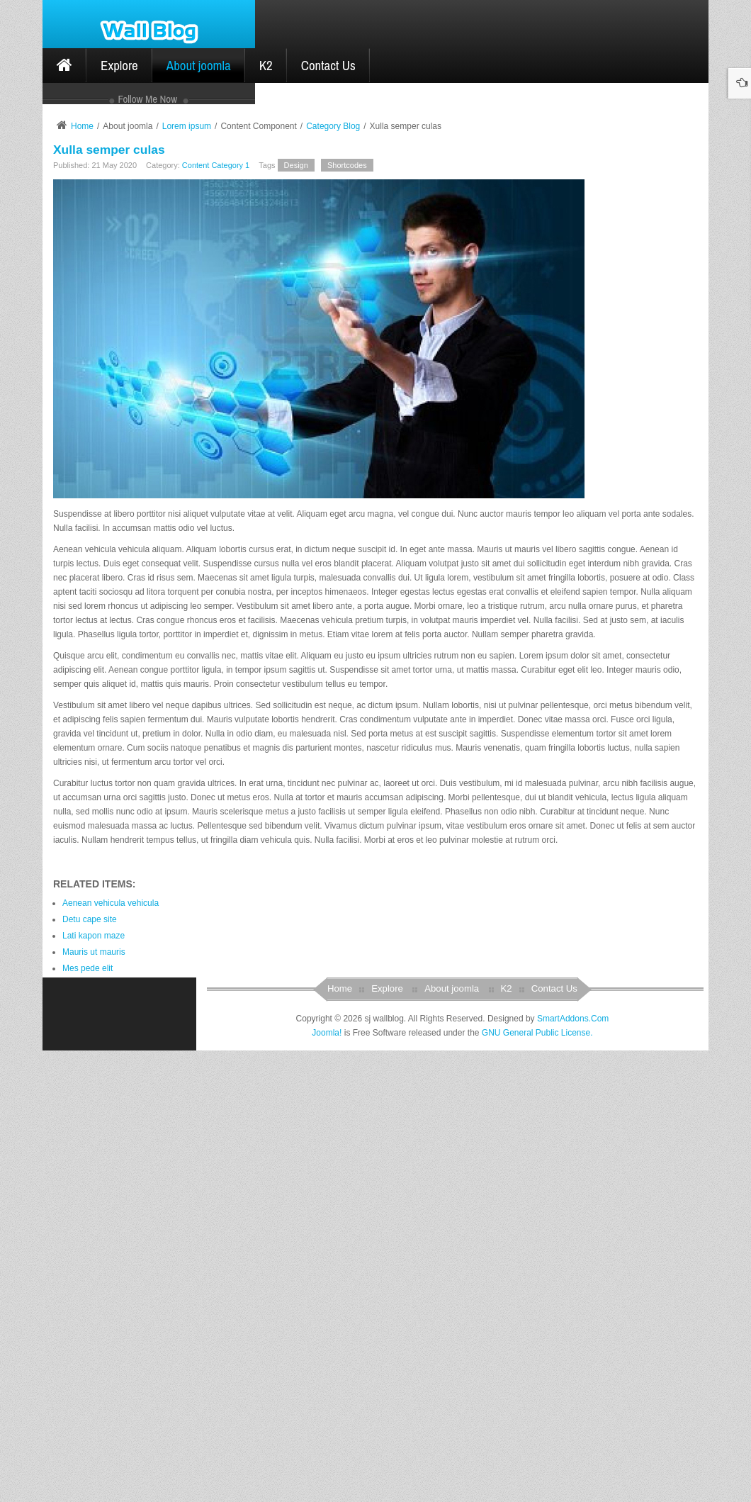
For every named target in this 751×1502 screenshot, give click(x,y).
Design (296, 617)
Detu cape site (89, 1372)
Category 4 (91, 266)
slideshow (158, 489)
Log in (217, 398)
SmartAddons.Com (573, 1470)
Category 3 (91, 233)
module (143, 475)
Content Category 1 (215, 617)
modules (204, 475)
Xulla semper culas (109, 602)
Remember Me (92, 390)
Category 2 (91, 201)
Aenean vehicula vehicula (110, 1355)
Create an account (96, 408)
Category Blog (333, 578)
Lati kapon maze (93, 1388)
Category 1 (91, 168)
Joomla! (326, 1484)
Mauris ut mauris (93, 1404)
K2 (506, 1440)
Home (82, 578)
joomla (85, 475)
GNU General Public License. (537, 1484)
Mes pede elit (87, 1420)
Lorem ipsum (186, 578)
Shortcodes (347, 617)
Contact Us (554, 1440)
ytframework (109, 503)
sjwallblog (90, 489)
